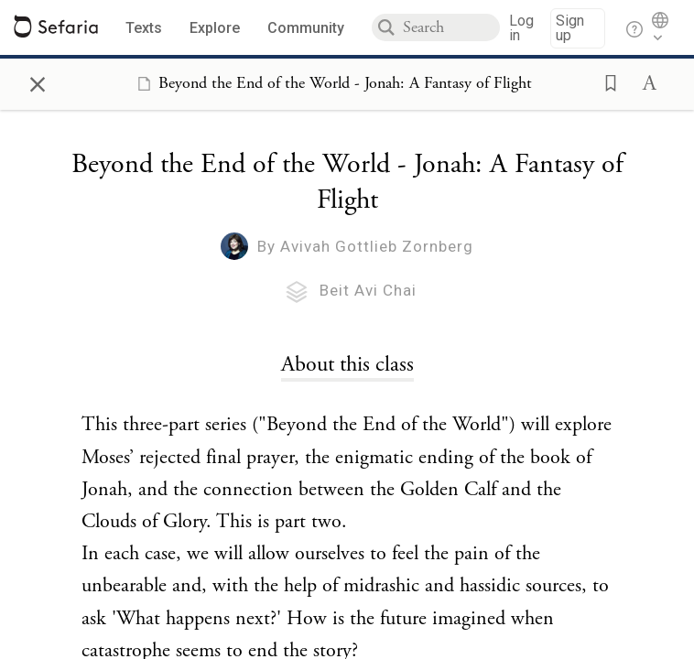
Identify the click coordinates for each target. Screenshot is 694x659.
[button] (605, 81)
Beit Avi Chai (368, 290)
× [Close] (37, 81)
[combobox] (451, 27)
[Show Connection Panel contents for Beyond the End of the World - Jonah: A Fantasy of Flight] (331, 83)
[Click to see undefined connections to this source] (347, 364)
